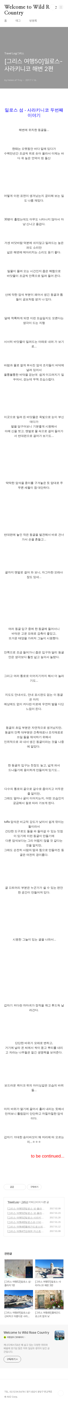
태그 (18, 20)
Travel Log (13, 1202)
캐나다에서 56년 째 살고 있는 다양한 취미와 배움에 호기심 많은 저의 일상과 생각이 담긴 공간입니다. (27, 1348)
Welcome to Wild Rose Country (30, 7)
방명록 (33, 20)
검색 (52, 7)
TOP (61, 1393)
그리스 (24, 1202)
